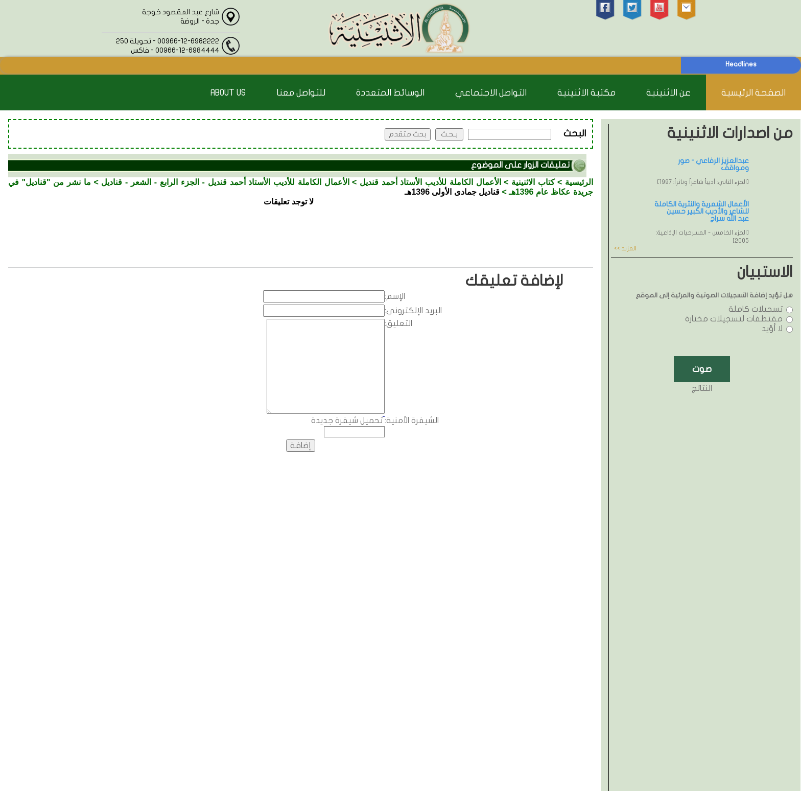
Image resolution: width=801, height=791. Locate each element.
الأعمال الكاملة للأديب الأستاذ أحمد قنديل (430, 182)
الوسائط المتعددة (390, 93)
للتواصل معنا (300, 93)
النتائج (702, 388)
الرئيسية (579, 182)
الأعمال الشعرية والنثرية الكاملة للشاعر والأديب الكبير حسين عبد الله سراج (701, 211)
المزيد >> (625, 248)
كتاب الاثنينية (533, 182)
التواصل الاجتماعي (491, 93)
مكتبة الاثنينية (586, 93)
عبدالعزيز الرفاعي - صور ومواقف (713, 164)
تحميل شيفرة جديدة (347, 420)
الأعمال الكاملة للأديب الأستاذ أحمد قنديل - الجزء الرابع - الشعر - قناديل (225, 182)
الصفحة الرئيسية (753, 93)
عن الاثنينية (668, 93)
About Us (228, 93)
